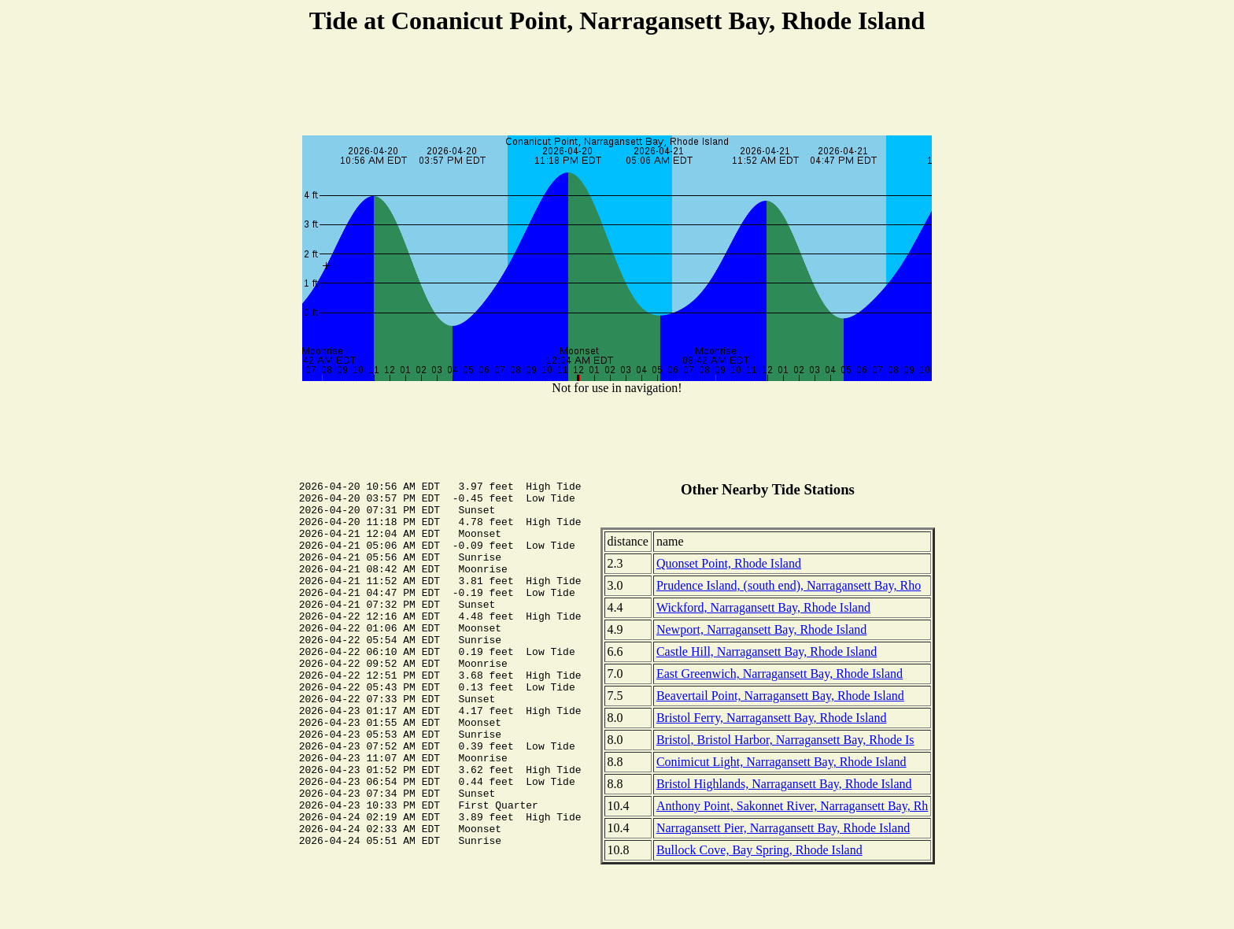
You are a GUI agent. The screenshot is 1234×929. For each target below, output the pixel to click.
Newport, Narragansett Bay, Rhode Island (761, 629)
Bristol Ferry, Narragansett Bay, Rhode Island (771, 717)
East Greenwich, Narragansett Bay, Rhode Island (779, 673)
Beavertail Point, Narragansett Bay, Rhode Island (780, 695)
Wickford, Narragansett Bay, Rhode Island (763, 607)
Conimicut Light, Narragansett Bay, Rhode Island (781, 761)
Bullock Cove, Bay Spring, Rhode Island (759, 850)
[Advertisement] (617, 87)
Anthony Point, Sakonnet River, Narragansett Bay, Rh (792, 805)
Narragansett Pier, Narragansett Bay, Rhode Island (783, 828)
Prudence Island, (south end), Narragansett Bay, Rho (788, 585)
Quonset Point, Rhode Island (728, 563)
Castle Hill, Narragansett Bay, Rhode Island (766, 651)
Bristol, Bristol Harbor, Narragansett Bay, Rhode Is (785, 739)
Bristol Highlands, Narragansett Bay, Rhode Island (784, 783)
